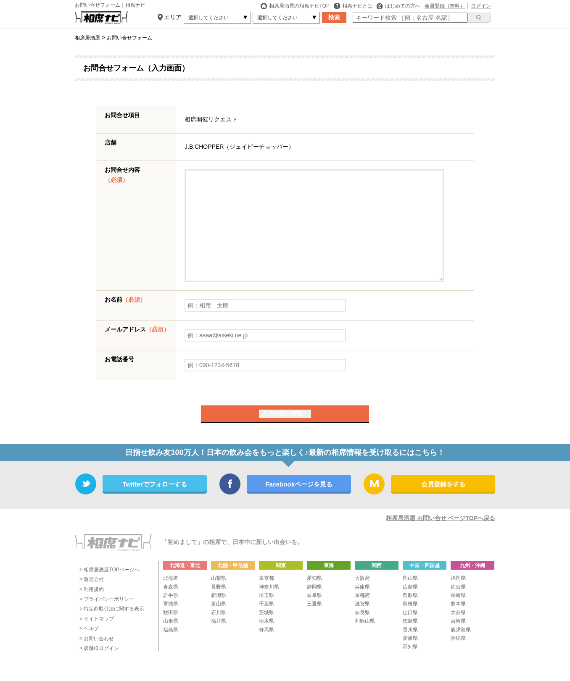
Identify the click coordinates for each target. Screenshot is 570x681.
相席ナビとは (353, 6)
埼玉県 (266, 595)
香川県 (410, 630)
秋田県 (170, 612)
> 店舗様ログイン (99, 648)
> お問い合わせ (96, 639)
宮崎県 (458, 621)
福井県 (218, 621)
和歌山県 (365, 621)
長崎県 (458, 595)
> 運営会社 (91, 579)
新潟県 (218, 595)
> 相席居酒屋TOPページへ (109, 570)
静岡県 (314, 587)
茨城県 (266, 612)
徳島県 (410, 621)
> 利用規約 (91, 589)
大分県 (458, 612)
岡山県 (410, 578)
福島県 (170, 630)
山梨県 (218, 578)
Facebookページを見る (298, 484)
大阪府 (362, 578)
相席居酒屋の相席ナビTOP (295, 6)
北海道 (170, 578)
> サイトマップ (96, 619)
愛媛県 (410, 638)
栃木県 (266, 621)
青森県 (170, 587)
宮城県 (170, 604)
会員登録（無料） (445, 6)
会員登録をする (443, 484)
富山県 (218, 604)
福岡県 (458, 578)
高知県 (410, 646)
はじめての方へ (398, 6)
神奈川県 (269, 587)
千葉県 (266, 604)
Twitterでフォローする (154, 484)
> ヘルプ (89, 628)
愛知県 (314, 578)
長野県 (218, 587)
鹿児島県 (461, 630)
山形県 (170, 621)
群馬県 (266, 630)
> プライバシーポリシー (106, 599)
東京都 (266, 578)
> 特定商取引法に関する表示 (111, 609)
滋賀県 (362, 604)
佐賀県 (458, 587)
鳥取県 (410, 595)
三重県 (314, 604)
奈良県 (362, 612)
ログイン (481, 6)
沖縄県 (458, 638)
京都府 (362, 595)
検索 (334, 17)
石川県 (218, 612)
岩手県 (170, 595)
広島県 (410, 587)
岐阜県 (314, 595)
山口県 (410, 612)
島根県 (410, 604)
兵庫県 (362, 587)
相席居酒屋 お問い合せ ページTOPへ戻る (440, 518)
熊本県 (458, 604)
